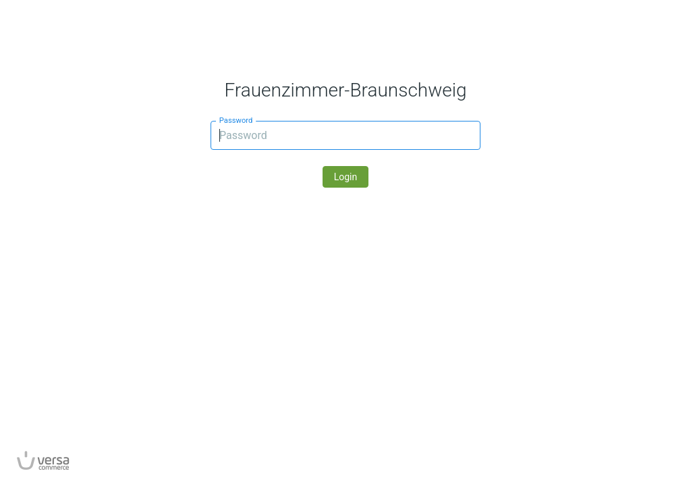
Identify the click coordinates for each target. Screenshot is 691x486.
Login (346, 176)
